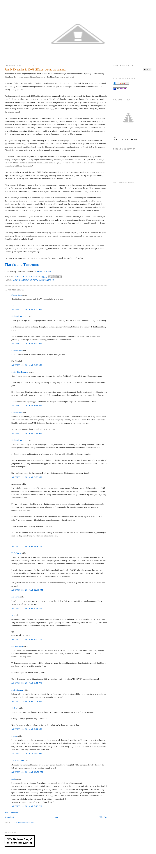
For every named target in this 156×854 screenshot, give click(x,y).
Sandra (14, 736)
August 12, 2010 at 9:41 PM (26, 683)
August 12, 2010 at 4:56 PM (26, 639)
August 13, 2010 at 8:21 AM (26, 701)
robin (13, 779)
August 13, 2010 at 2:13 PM (26, 753)
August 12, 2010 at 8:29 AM (26, 433)
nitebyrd (14, 708)
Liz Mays (15, 597)
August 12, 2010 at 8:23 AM (26, 405)
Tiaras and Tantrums (43, 280)
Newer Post (9, 817)
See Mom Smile (17, 760)
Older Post (103, 817)
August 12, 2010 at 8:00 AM (26, 343)
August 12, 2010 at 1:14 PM (26, 608)
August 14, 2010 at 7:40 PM (26, 806)
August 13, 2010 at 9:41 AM (26, 729)
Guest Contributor (22, 280)
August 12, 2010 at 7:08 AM (26, 309)
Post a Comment (11, 812)
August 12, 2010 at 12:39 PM (27, 590)
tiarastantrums (17, 350)
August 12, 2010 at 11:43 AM (27, 546)
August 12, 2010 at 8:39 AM (26, 477)
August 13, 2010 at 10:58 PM (27, 772)
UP (12, 615)
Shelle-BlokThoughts (19, 316)
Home (56, 817)
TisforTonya (16, 553)
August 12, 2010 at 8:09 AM (26, 365)
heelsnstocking (17, 690)
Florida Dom (16, 295)
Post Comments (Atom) (25, 823)
